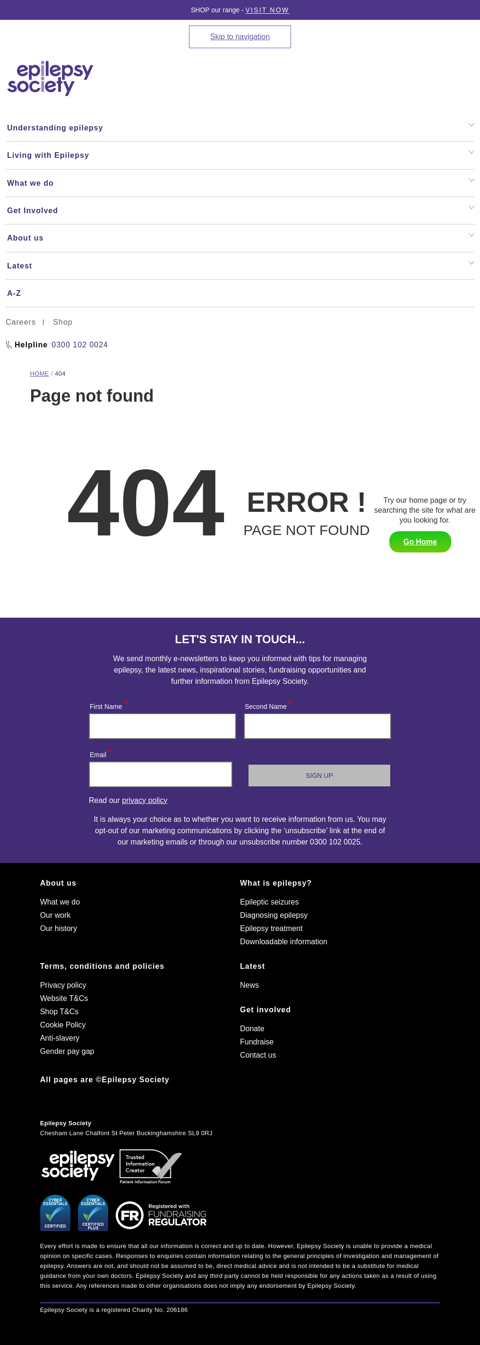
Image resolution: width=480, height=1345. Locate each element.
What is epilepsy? (276, 883)
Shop (62, 322)
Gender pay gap (67, 1051)
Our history (58, 928)
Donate (252, 1029)
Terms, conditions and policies (102, 966)
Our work (55, 915)
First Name (108, 704)
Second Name (268, 704)
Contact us (258, 1055)
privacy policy (144, 800)
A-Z (14, 293)
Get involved (265, 1010)
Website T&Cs (64, 998)
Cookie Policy (63, 1025)
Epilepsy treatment (271, 928)
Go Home (420, 542)
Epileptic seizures (269, 902)
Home (39, 373)
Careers (21, 322)
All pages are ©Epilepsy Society (105, 1080)
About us (58, 883)
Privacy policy (63, 985)
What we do (60, 902)
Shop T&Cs (59, 1012)
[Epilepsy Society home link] (51, 78)
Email (100, 753)
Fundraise (257, 1042)
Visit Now (268, 10)
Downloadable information (283, 942)
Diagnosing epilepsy (274, 915)
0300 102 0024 (79, 345)
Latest (252, 966)
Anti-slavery (60, 1038)
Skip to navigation (240, 37)
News (249, 985)
